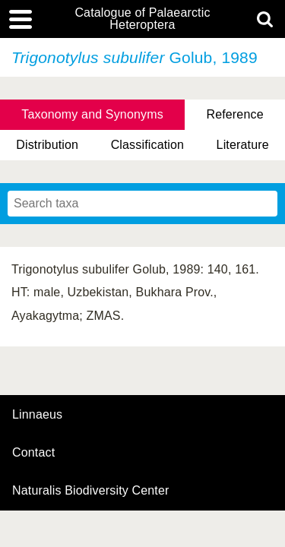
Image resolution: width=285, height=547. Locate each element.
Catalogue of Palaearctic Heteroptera (142, 19)
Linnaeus (37, 415)
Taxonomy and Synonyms (92, 114)
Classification (148, 144)
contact (33, 452)
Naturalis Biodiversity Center (90, 491)
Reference (234, 114)
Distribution (47, 144)
